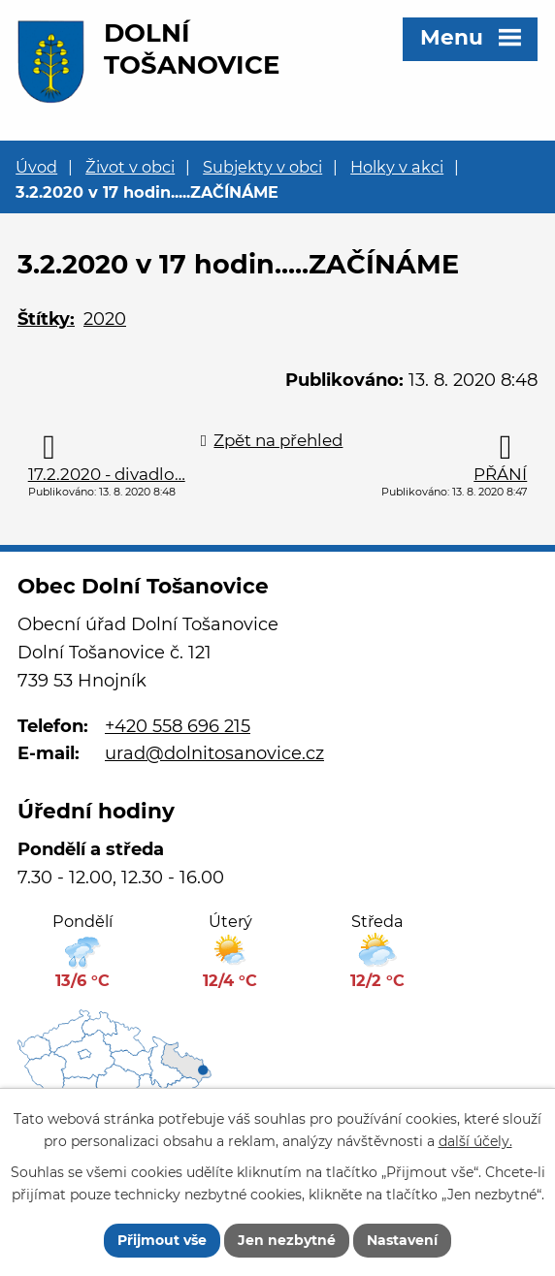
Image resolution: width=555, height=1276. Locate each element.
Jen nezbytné (287, 1240)
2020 (104, 319)
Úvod (36, 166)
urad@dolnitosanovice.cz (214, 753)
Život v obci (130, 166)
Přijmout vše (162, 1240)
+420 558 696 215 (177, 726)
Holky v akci (396, 166)
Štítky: (46, 319)
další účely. (475, 1141)
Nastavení (402, 1240)
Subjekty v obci (262, 166)
